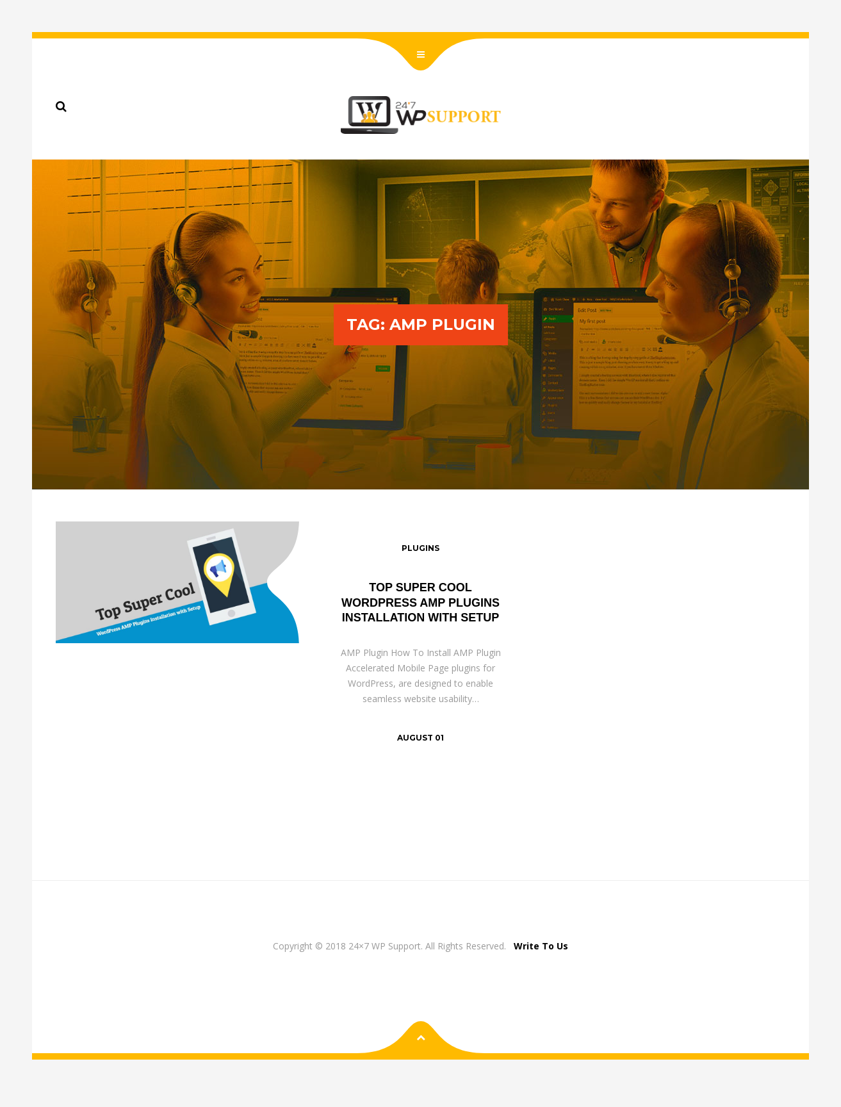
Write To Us (541, 946)
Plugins (420, 548)
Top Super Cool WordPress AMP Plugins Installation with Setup (420, 602)
